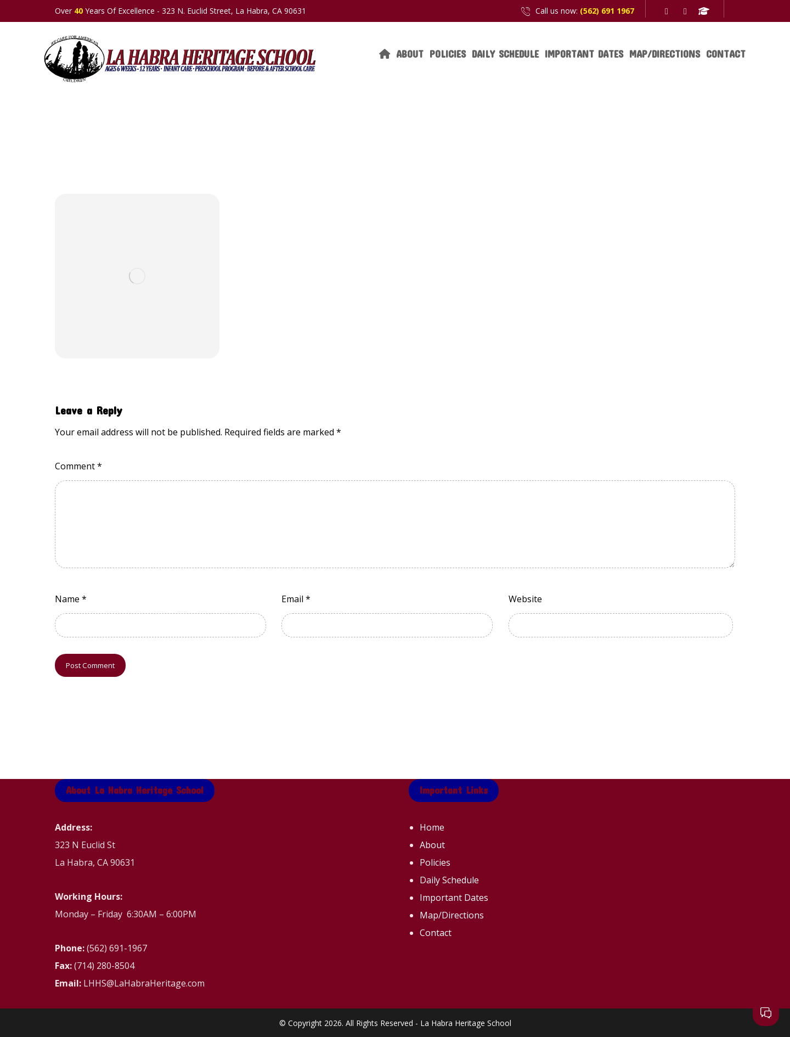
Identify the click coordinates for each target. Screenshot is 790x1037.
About (432, 845)
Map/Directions (452, 915)
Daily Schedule (449, 880)
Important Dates (454, 898)
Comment (78, 466)
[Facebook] (666, 11)
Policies (435, 862)
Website (525, 599)
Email (296, 599)
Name (71, 599)
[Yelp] (685, 11)
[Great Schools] (704, 11)
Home (432, 827)
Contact (436, 933)
